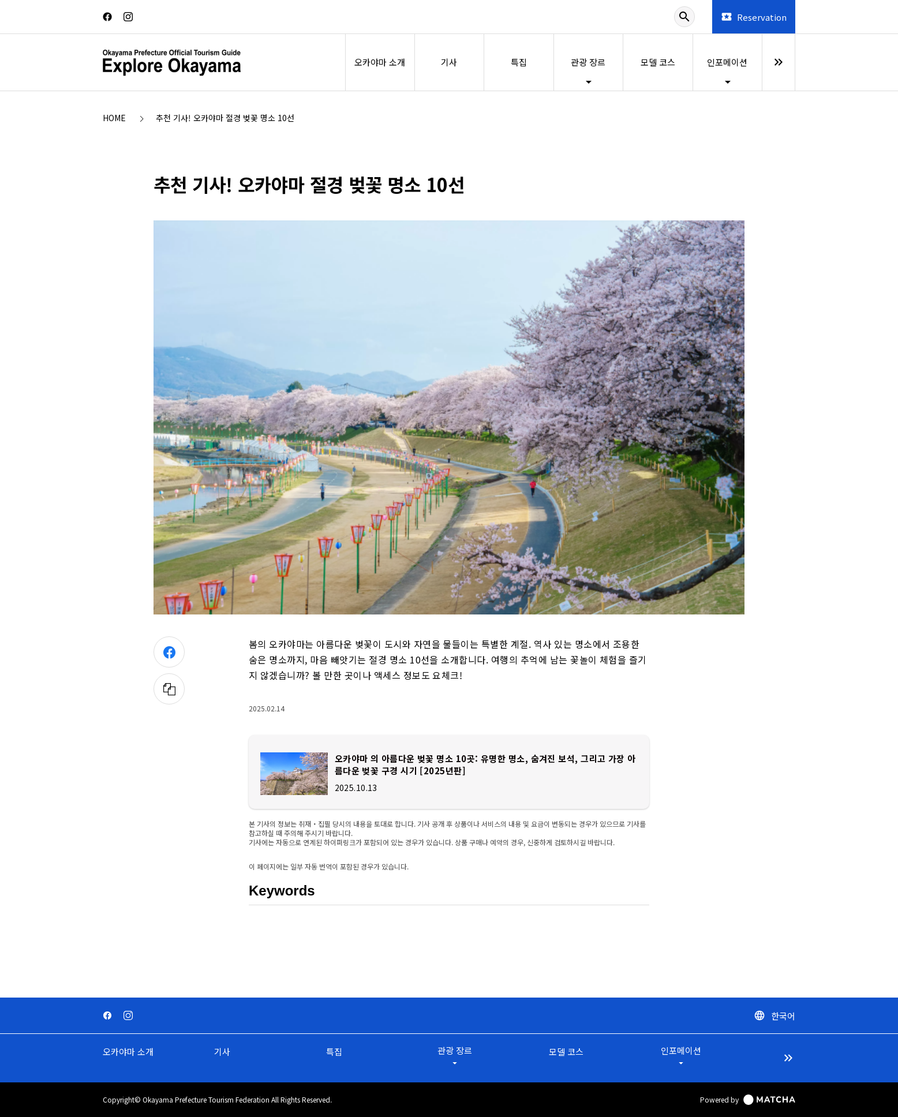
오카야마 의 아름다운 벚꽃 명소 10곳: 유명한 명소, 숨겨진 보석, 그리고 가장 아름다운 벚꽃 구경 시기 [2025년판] (481, 764)
